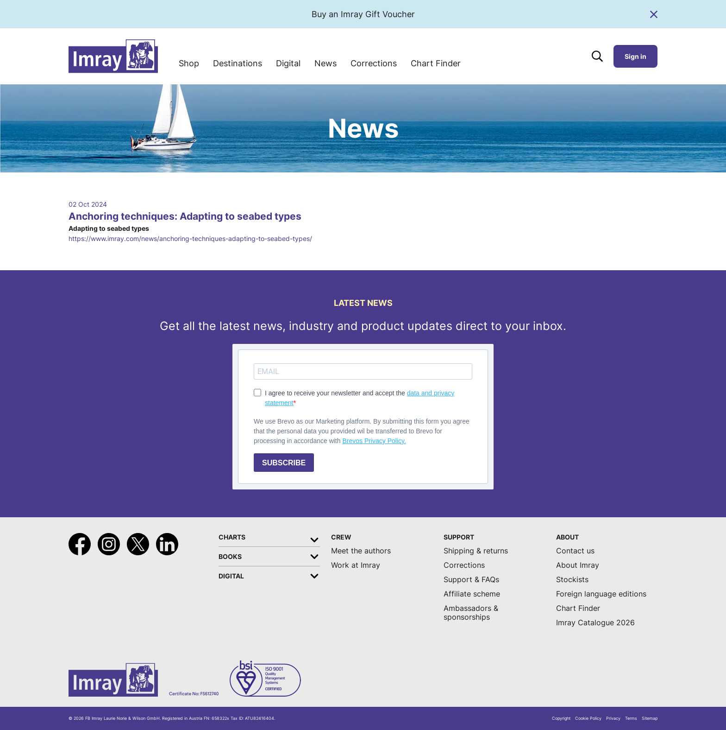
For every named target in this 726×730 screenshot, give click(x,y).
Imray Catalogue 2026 (595, 622)
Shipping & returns (476, 550)
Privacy (613, 718)
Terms (631, 718)
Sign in (635, 56)
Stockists (572, 579)
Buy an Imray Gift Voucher (363, 14)
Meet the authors (361, 550)
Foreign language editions (601, 594)
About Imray (577, 565)
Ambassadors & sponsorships (471, 613)
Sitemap (649, 718)
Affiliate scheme (472, 594)
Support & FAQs (471, 579)
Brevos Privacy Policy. (374, 440)
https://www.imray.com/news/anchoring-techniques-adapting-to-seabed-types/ (190, 238)
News (325, 63)
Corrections (373, 63)
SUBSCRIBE (284, 463)
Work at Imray (355, 565)
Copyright (561, 718)
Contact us (575, 550)
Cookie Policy (588, 718)
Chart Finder (436, 63)
